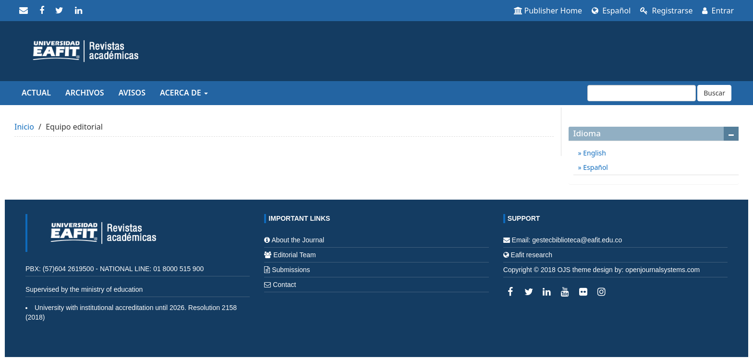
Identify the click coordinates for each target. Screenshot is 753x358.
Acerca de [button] (184, 92)
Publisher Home (548, 10)
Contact (284, 284)
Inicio (24, 126)
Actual (36, 92)
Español (611, 10)
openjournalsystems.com (662, 270)
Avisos (132, 92)
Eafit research (531, 255)
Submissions (291, 270)
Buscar (714, 92)
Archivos (84, 92)
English (594, 152)
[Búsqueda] (641, 93)
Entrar (718, 10)
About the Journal (297, 240)
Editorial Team (294, 255)
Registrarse (666, 10)
